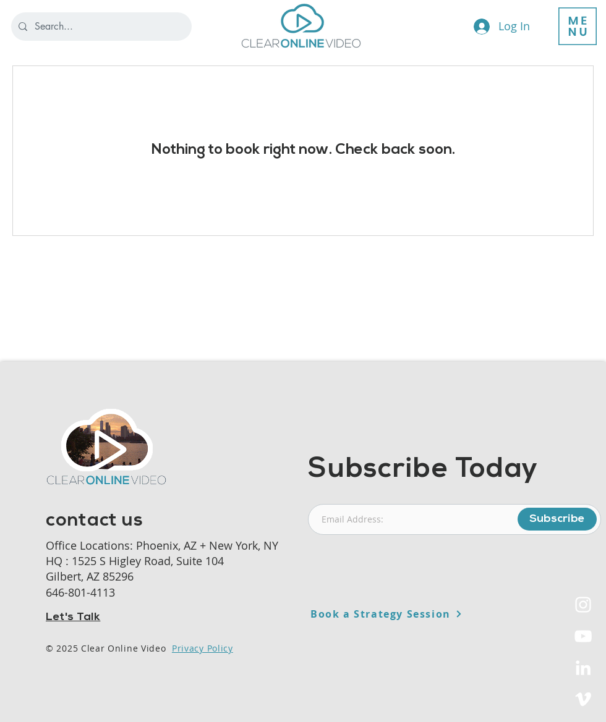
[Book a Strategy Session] (416, 613)
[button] (577, 26)
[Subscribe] (557, 519)
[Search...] (100, 26)
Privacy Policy (202, 648)
